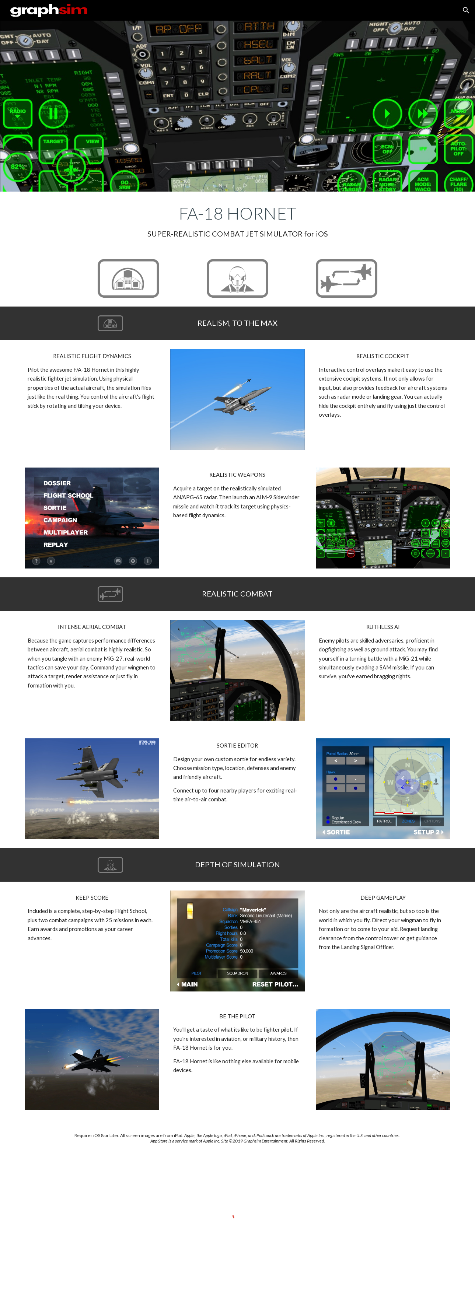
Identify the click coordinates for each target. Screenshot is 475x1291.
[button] (466, 10)
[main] (237, 220)
